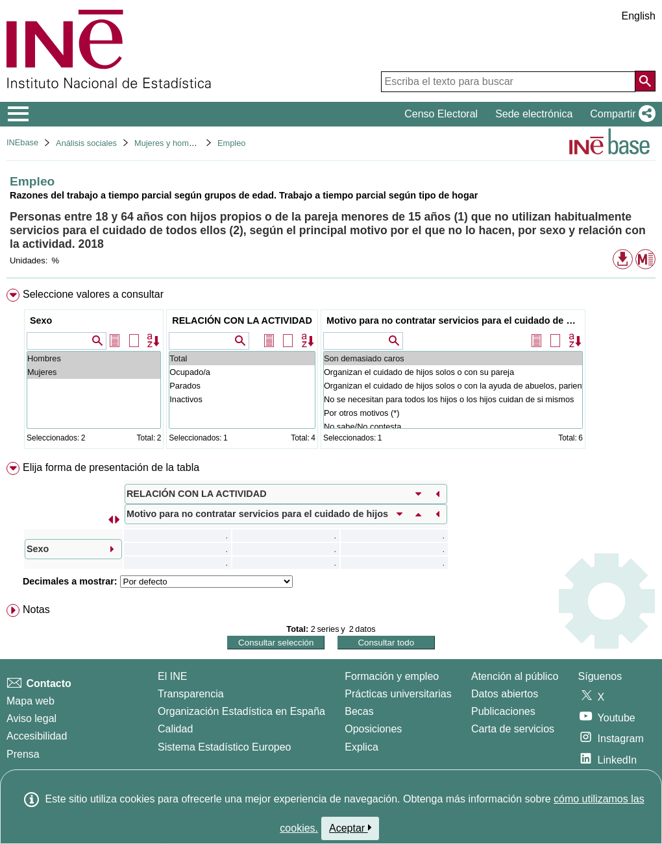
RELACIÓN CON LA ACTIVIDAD (242, 320)
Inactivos (242, 399)
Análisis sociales (86, 143)
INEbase (22, 142)
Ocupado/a (242, 372)
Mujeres (93, 372)
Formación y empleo (392, 676)
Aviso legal (31, 718)
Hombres (93, 358)
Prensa (23, 754)
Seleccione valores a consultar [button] (93, 294)
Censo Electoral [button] (441, 113)
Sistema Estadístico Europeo (224, 747)
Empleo (231, 143)
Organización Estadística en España (241, 711)
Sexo (41, 320)
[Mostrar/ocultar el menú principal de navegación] (18, 114)
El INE (172, 676)
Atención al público (514, 676)
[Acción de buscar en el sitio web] (645, 81)
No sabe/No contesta (453, 426)
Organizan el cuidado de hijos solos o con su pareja (453, 372)
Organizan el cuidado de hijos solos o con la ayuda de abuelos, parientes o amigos (453, 385)
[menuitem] (331, 371)
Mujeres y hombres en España (190, 143)
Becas (359, 711)
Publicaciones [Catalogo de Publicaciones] (503, 711)
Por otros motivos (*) (453, 413)
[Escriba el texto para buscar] (508, 81)
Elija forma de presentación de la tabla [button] (111, 467)
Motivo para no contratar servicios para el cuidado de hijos (454, 320)
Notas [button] (36, 609)
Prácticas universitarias (398, 693)
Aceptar (350, 828)
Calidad (175, 728)
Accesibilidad (36, 736)
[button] (620, 114)
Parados (242, 385)
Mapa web (30, 700)
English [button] (639, 15)
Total (242, 358)
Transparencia (191, 693)
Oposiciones (373, 728)
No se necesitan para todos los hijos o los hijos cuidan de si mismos (453, 399)
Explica (361, 747)
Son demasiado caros (453, 358)
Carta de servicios (512, 728)
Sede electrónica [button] (533, 113)
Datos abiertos (504, 693)
